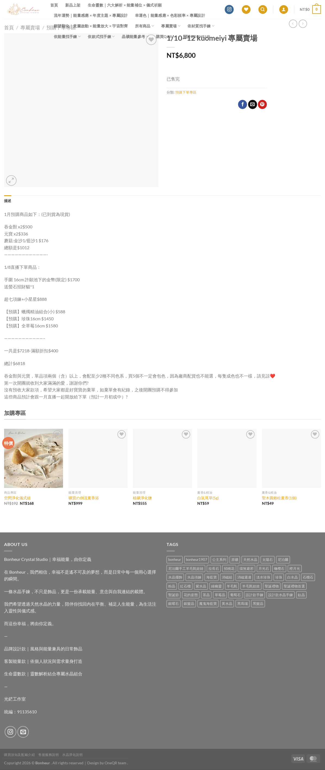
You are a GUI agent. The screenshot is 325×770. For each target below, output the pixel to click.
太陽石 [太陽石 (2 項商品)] (267, 559)
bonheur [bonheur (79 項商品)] (174, 559)
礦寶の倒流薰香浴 (83, 498)
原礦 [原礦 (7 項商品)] (234, 559)
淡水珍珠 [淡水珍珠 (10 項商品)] (263, 577)
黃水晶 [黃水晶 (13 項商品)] (227, 603)
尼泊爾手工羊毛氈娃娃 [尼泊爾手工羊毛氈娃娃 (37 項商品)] (186, 568)
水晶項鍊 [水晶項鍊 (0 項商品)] (194, 577)
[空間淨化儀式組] (33, 458)
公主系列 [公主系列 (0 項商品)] (219, 559)
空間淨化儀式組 (17, 498)
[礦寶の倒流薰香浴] (98, 458)
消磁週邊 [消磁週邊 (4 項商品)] (244, 577)
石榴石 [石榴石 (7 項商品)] (308, 577)
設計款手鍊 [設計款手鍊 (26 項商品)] (254, 595)
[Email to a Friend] (252, 104)
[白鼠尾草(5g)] (227, 458)
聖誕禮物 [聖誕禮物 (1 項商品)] (272, 586)
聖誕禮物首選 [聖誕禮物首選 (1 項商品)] (294, 586)
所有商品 (144, 25)
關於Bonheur (196, 36)
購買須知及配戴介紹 (19, 755)
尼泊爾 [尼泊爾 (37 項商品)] (283, 559)
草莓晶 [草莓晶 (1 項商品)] (220, 595)
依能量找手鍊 (67, 36)
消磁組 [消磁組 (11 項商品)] (227, 577)
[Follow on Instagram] (229, 9)
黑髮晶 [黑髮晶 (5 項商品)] (258, 603)
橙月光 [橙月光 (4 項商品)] (294, 568)
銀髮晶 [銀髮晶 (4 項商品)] (189, 603)
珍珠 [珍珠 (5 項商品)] (278, 577)
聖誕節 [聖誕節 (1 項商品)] (173, 595)
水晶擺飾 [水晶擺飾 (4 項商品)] (175, 577)
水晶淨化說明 (72, 755)
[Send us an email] (23, 732)
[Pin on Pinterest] (262, 104)
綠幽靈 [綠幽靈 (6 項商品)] (216, 586)
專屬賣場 (170, 25)
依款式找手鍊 (101, 36)
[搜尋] (262, 9)
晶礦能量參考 (135, 36)
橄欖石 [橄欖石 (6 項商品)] (279, 568)
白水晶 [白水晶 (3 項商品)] (292, 577)
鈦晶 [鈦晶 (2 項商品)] (301, 595)
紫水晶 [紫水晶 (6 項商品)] (201, 586)
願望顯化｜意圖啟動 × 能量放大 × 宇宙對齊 (91, 26)
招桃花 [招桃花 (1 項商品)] (229, 568)
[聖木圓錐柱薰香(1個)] (291, 458)
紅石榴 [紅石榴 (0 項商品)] (185, 586)
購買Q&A (166, 36)
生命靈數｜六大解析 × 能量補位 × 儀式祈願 (125, 5)
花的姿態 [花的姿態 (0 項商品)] (191, 595)
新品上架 (73, 5)
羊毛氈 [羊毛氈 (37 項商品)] (232, 586)
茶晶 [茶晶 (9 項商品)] (206, 595)
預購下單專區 (185, 92)
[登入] (283, 9)
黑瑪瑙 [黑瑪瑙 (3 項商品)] (242, 603)
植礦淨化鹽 (142, 498)
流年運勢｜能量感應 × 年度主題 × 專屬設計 (91, 15)
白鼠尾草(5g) (208, 498)
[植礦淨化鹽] (162, 458)
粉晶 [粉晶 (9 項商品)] (171, 586)
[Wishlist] (246, 9)
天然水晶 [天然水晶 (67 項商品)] (250, 559)
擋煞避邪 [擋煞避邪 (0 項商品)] (246, 568)
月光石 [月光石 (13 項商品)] (263, 568)
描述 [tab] (7, 201)
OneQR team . (116, 763)
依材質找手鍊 (201, 25)
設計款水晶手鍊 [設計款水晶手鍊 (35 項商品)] (280, 595)
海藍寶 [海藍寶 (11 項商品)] (211, 577)
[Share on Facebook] (242, 104)
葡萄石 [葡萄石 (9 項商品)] (235, 595)
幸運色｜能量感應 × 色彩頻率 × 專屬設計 (170, 15)
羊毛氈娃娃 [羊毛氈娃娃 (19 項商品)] (251, 586)
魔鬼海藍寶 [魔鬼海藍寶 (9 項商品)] (208, 603)
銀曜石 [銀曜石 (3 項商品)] (173, 603)
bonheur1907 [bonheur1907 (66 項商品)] (196, 559)
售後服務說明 (48, 755)
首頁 (54, 5)
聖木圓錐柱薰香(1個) (279, 498)
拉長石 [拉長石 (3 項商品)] (213, 568)
